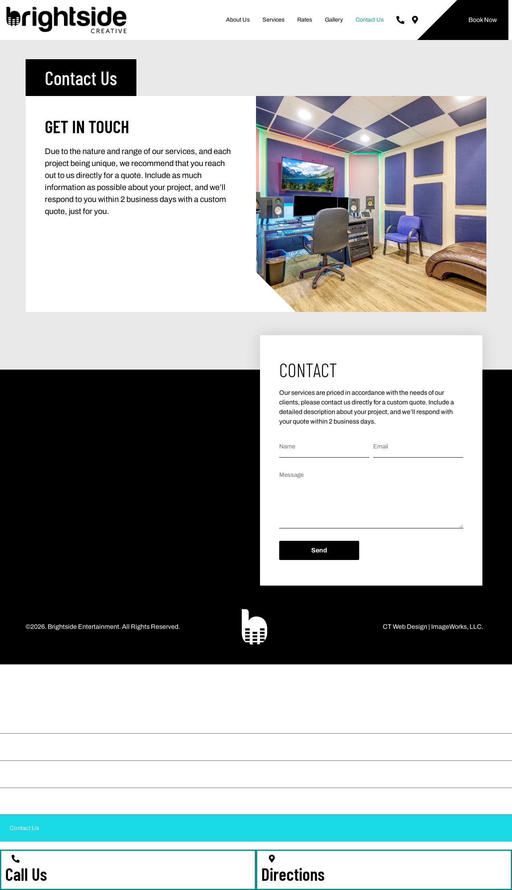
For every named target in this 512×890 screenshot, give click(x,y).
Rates (304, 19)
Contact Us (370, 19)
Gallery (334, 19)
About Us (238, 19)
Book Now (482, 19)
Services (273, 19)
